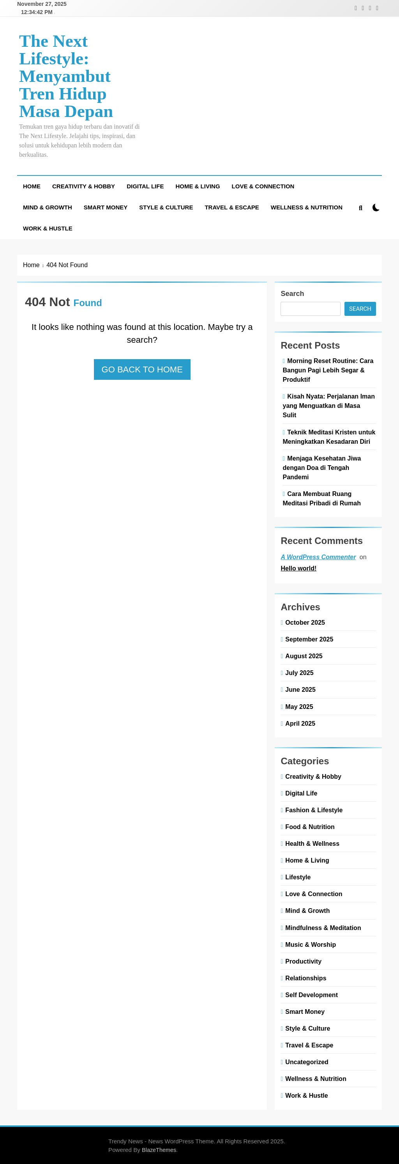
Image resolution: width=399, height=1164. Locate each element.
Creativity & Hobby (83, 185)
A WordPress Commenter (318, 556)
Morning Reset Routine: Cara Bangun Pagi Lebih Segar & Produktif (327, 369)
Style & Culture (166, 206)
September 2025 (309, 638)
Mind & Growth (47, 206)
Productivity (303, 960)
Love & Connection (263, 185)
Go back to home (142, 369)
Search (292, 293)
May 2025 (299, 705)
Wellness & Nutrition (307, 206)
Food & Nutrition (310, 825)
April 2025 (300, 722)
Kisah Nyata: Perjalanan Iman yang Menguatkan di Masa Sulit (328, 405)
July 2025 (299, 671)
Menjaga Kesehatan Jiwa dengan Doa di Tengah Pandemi (321, 467)
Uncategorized (306, 1061)
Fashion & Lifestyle (314, 809)
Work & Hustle (47, 227)
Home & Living (197, 185)
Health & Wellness (312, 842)
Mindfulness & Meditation (323, 926)
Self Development (311, 993)
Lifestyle (298, 876)
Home (32, 185)
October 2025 (305, 621)
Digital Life (145, 185)
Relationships (305, 977)
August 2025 (303, 655)
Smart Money (106, 206)
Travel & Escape (232, 206)
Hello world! (298, 567)
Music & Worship (310, 943)
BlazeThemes (159, 1149)
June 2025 (300, 688)
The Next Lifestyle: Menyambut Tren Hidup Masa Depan (66, 75)
